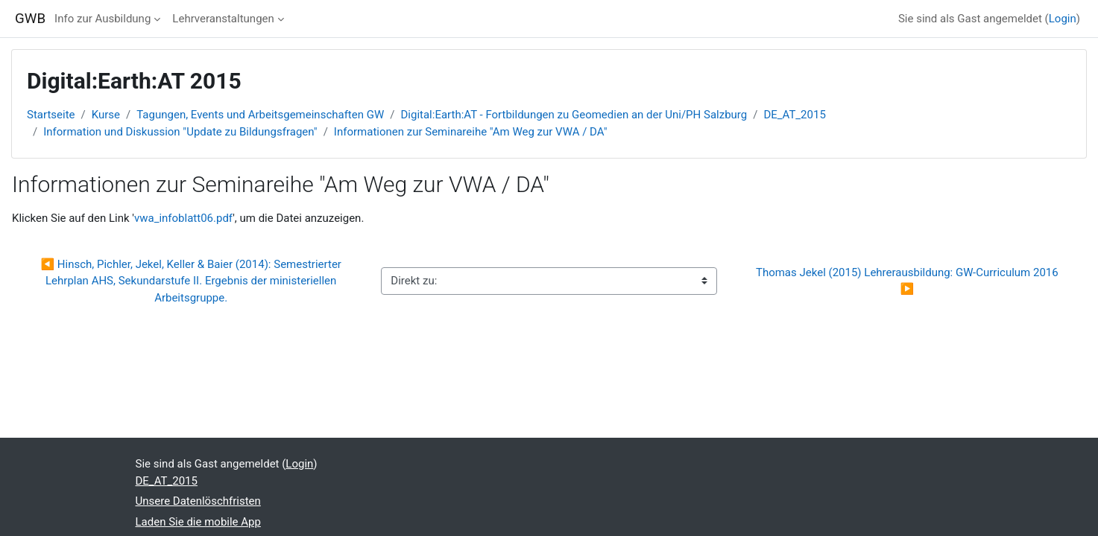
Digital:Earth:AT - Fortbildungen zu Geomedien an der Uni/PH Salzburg (573, 114)
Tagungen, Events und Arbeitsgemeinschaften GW (260, 114)
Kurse (106, 114)
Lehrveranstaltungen (223, 18)
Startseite (51, 114)
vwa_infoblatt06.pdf (183, 218)
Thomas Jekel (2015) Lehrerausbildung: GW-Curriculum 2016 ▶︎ (910, 281)
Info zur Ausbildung (102, 18)
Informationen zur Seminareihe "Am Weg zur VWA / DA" (471, 131)
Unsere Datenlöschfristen (198, 501)
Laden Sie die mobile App (198, 522)
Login (1062, 18)
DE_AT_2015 (794, 114)
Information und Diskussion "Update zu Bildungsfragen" (180, 131)
